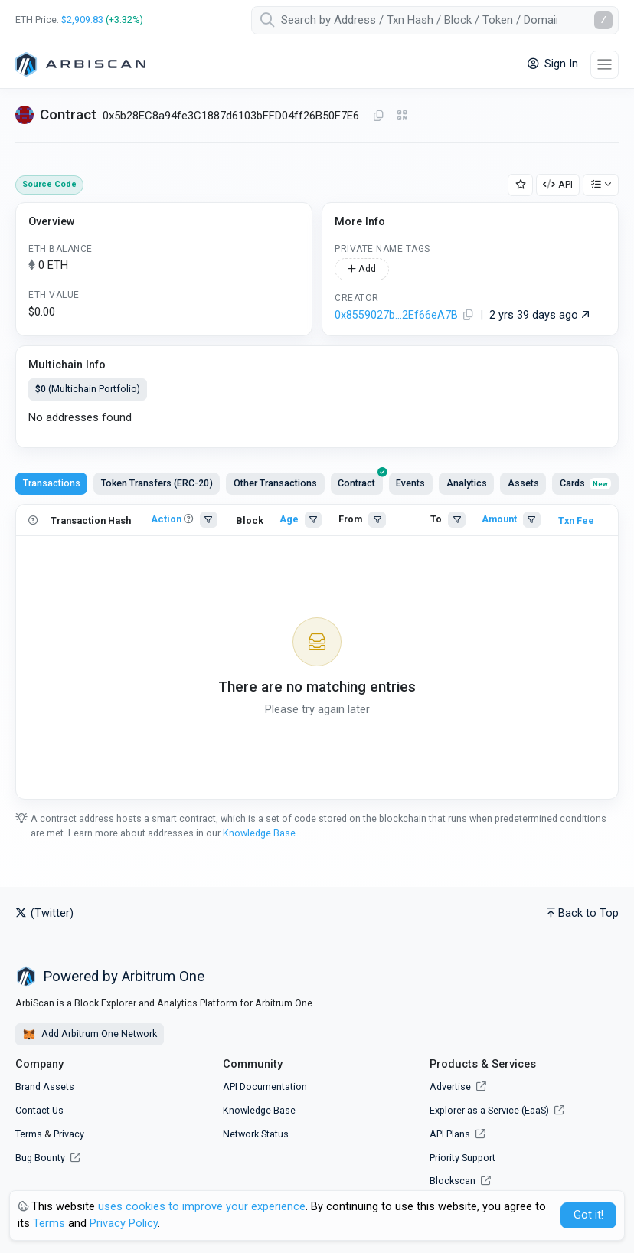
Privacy (69, 1134)
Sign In (553, 63)
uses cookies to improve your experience (202, 1206)
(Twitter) (44, 913)
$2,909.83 (82, 19)
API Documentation (265, 1086)
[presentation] (357, 483)
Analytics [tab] (466, 483)
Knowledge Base (259, 833)
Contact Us (39, 1110)
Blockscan (460, 1180)
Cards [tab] (585, 483)
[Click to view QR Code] (402, 116)
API (558, 184)
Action (166, 519)
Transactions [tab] (51, 483)
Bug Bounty (40, 1157)
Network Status (256, 1134)
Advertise (458, 1086)
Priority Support (462, 1157)
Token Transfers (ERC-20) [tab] (157, 483)
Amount (499, 519)
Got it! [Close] (588, 1215)
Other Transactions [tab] (275, 483)
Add (362, 268)
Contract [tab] (360, 481)
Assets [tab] (523, 483)
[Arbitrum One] (80, 64)
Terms (28, 1134)
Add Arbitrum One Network (89, 1035)
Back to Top (583, 913)
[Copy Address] (378, 116)
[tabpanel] (317, 652)
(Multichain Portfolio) (87, 388)
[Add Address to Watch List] (521, 185)
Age (289, 519)
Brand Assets (44, 1086)
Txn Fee (576, 520)
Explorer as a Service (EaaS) (497, 1110)
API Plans (457, 1134)
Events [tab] (410, 483)
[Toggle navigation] (604, 65)
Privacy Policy (124, 1223)
